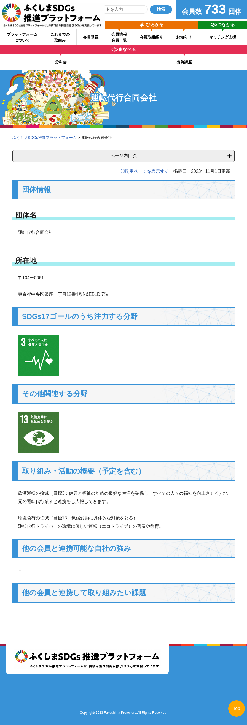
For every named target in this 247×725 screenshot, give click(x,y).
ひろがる (155, 24)
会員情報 (119, 37)
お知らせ (184, 37)
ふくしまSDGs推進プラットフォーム (44, 137)
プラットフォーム (22, 37)
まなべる (127, 49)
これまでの (60, 37)
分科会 (61, 62)
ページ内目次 (123, 155)
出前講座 (184, 62)
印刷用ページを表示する (144, 171)
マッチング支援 (222, 37)
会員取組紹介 (151, 37)
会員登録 (90, 37)
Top (236, 708)
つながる (226, 24)
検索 (161, 9)
